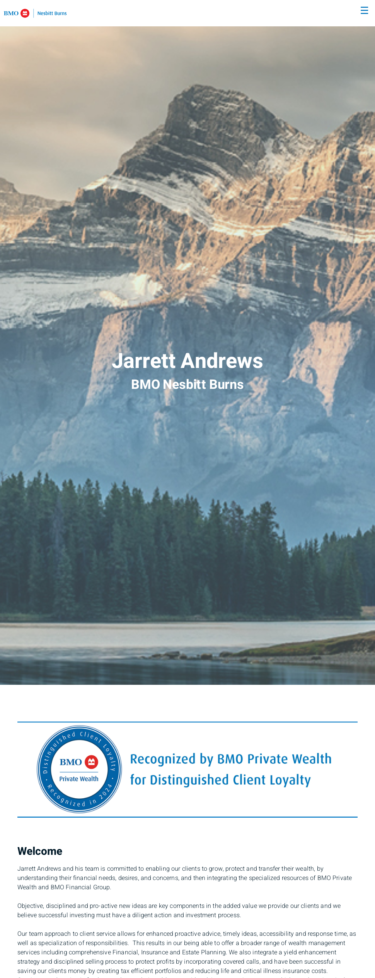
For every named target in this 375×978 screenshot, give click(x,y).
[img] (187, 342)
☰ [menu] (364, 11)
